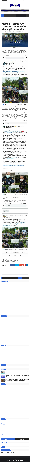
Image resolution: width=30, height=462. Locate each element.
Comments (22, 439)
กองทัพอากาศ (18, 31)
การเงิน (2, 429)
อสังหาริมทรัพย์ (3, 424)
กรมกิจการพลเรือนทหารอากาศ (10, 31)
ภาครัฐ (22, 31)
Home (2, 421)
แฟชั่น (2, 433)
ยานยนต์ (2, 425)
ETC (1, 444)
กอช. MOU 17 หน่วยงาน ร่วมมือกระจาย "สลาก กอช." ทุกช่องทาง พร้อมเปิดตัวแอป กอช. (17, 376)
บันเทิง (2, 428)
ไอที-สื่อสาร (2, 427)
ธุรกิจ (1, 422)
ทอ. (20, 31)
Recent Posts (7, 439)
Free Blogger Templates (19, 460)
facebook (27, 278)
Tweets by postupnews (5, 367)
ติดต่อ (1, 437)
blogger (19, 278)
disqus (23, 278)
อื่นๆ (1, 435)
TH (24, 31)
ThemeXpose (13, 460)
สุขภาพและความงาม (4, 432)
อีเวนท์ (2, 423)
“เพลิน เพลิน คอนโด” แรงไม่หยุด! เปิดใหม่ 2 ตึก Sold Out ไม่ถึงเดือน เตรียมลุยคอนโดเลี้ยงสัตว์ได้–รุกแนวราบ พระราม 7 (17, 372)
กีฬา (1, 430)
